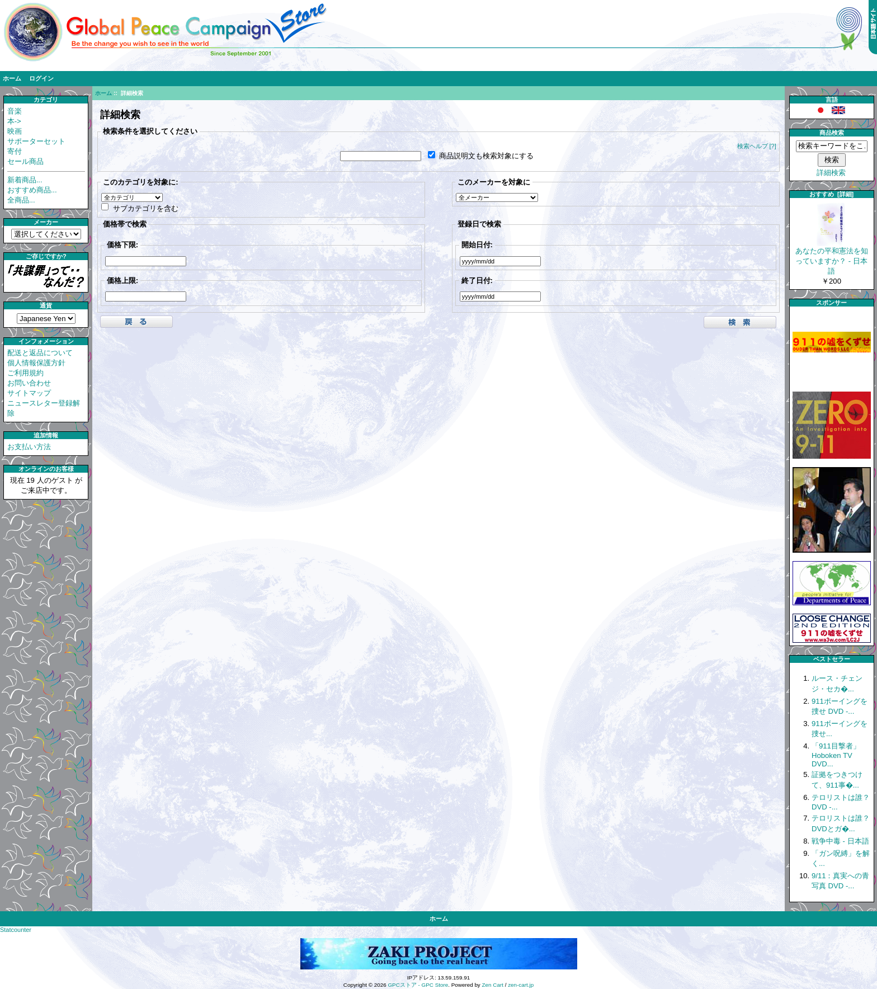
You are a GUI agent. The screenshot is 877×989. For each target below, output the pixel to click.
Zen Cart (492, 985)
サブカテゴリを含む (145, 208)
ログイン (41, 78)
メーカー (46, 222)
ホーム (12, 78)
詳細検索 (831, 172)
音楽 (14, 111)
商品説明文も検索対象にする (486, 156)
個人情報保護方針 (36, 363)
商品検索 (831, 132)
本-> (14, 121)
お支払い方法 (29, 446)
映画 (14, 131)
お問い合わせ (29, 383)
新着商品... (25, 180)
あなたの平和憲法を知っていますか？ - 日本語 (831, 257)
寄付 (14, 151)
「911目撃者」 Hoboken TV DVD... (836, 755)
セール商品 (25, 161)
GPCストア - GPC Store (418, 985)
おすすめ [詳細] (831, 194)
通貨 (46, 305)
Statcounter (15, 929)
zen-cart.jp (521, 985)
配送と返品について (40, 352)
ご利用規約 (25, 373)
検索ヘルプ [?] (756, 146)
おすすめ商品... (32, 190)
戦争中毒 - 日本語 (840, 841)
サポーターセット (36, 141)
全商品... (21, 200)
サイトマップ (29, 393)
